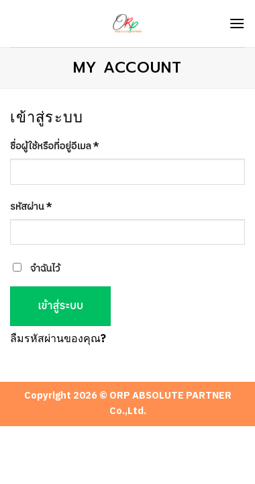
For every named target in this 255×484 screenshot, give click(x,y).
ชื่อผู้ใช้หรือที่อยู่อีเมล (54, 147)
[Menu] (237, 23)
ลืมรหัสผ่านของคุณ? (58, 339)
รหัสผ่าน (31, 207)
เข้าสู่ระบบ (60, 306)
